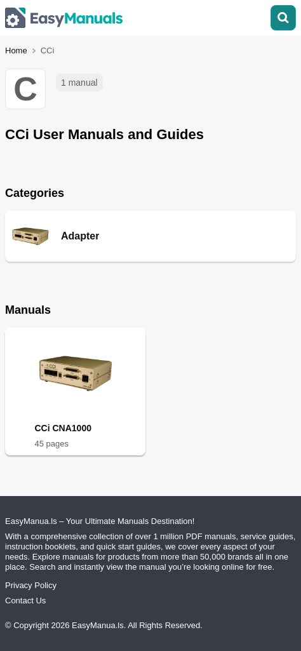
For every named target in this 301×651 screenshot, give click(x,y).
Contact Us (25, 600)
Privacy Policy (31, 585)
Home (16, 50)
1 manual (79, 82)
